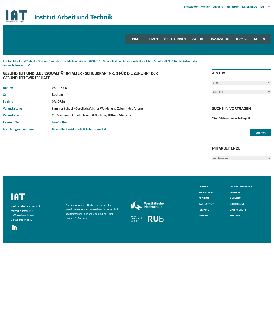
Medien (259, 39)
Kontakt (205, 6)
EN (262, 6)
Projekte (198, 39)
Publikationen (175, 39)
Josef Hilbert (60, 122)
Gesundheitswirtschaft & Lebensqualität (79, 129)
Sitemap (235, 215)
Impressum (232, 6)
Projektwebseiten (241, 186)
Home (135, 39)
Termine (242, 39)
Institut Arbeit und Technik (19, 61)
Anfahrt (218, 6)
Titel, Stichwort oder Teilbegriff (231, 118)
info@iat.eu (25, 219)
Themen (152, 39)
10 (98, 61)
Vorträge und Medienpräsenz (68, 61)
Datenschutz (249, 6)
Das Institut (220, 39)
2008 (92, 61)
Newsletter (191, 6)
